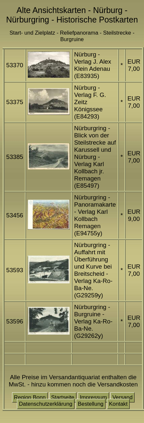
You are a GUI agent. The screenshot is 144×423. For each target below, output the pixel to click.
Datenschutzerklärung (45, 404)
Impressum (93, 397)
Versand (122, 397)
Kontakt (118, 404)
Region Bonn (30, 397)
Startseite (62, 397)
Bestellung (91, 404)
